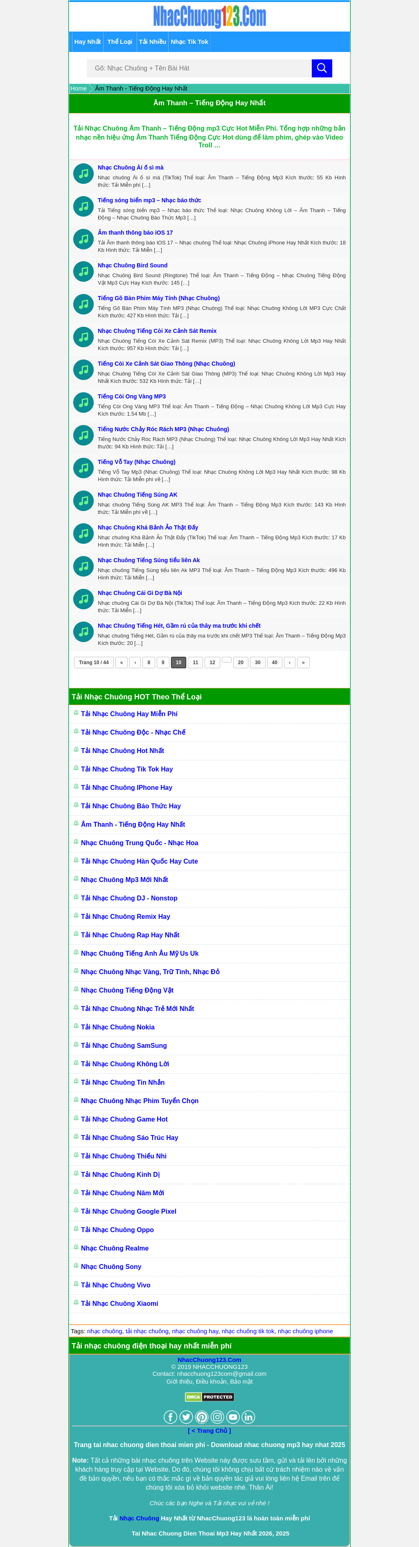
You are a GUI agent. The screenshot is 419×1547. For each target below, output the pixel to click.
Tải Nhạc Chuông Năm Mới (122, 1193)
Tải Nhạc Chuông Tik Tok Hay (127, 769)
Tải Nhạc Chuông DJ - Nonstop (129, 898)
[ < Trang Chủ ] (209, 1430)
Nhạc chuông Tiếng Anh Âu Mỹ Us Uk (139, 953)
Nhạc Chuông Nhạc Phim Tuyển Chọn (139, 1100)
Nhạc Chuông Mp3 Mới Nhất (124, 879)
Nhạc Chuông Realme (115, 1248)
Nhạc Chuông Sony (111, 1266)
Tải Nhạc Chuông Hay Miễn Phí (129, 713)
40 (274, 662)
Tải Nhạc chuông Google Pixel (128, 1211)
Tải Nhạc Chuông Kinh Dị (120, 1174)
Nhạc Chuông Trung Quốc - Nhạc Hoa (139, 842)
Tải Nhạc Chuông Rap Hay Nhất (130, 935)
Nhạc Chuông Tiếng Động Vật (127, 990)
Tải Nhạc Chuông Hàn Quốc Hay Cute (139, 861)
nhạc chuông (104, 1331)
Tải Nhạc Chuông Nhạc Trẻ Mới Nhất (137, 1008)
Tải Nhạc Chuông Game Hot (124, 1119)
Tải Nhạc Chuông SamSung (124, 1045)
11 (195, 662)
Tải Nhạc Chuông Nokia (118, 1027)
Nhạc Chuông (139, 1518)
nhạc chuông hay (195, 1331)
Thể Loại (120, 41)
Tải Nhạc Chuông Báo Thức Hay (131, 806)
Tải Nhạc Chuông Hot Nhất (122, 750)
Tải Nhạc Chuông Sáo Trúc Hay (129, 1137)
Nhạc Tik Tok (189, 41)
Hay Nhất (87, 41)
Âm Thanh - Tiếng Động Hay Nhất (133, 824)
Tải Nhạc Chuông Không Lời (125, 1064)
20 (240, 662)
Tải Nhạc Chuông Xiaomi (119, 1303)
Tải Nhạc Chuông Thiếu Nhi (124, 1156)
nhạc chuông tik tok (248, 1331)
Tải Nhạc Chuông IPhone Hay (126, 787)
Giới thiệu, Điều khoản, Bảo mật (210, 1381)
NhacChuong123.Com (209, 1359)
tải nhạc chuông (147, 1331)
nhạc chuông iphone (305, 1331)
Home (78, 88)
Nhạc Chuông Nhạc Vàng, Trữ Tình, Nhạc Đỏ (150, 971)
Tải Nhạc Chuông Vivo (116, 1285)
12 (212, 662)
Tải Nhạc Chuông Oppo (117, 1229)
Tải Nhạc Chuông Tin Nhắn (122, 1082)
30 (257, 662)
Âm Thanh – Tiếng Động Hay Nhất (209, 103)
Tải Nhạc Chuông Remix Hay (125, 916)
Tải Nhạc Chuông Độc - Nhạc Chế (133, 732)
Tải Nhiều (153, 41)
